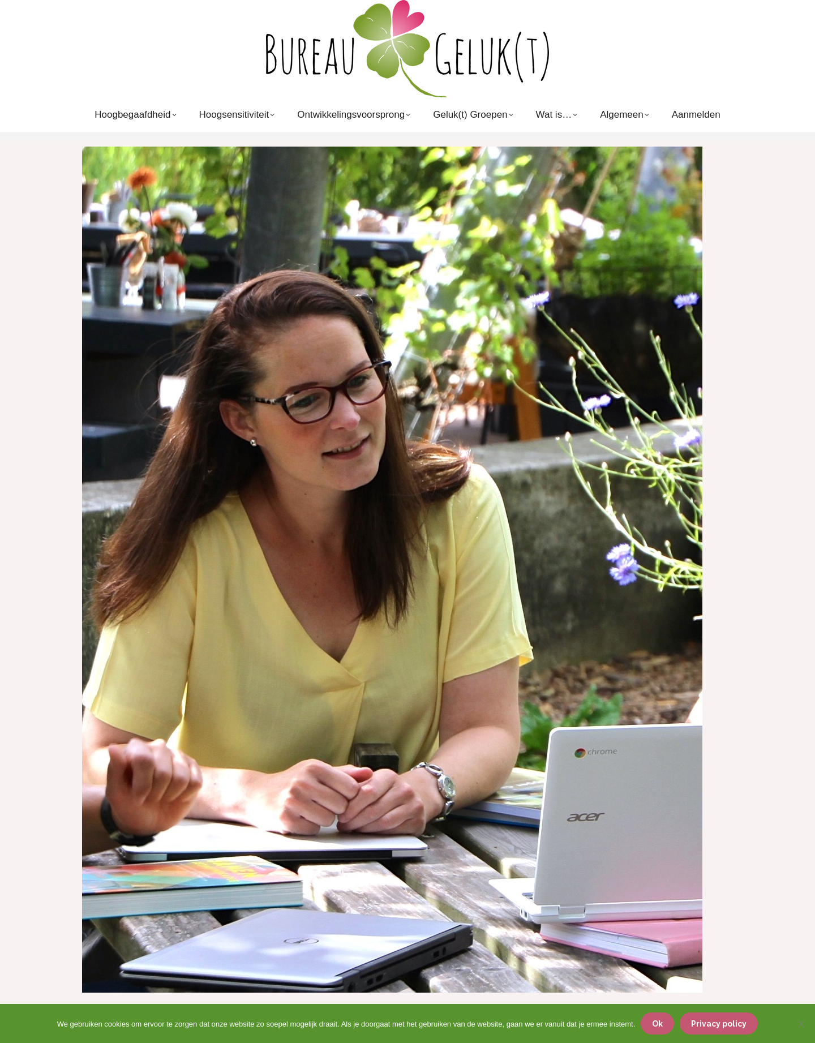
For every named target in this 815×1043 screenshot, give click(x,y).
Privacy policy (719, 1023)
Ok (657, 1023)
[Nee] (801, 1023)
